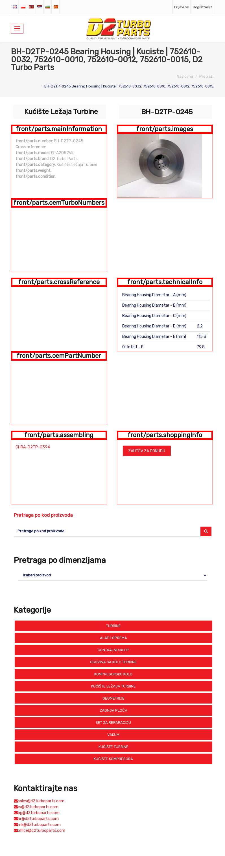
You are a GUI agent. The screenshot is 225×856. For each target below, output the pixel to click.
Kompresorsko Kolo (113, 674)
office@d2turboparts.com (39, 830)
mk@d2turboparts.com (37, 824)
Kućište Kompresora (113, 759)
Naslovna (185, 76)
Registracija (203, 7)
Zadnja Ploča (113, 710)
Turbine (113, 626)
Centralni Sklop (113, 650)
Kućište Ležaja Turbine (113, 686)
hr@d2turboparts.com (36, 818)
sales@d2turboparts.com (39, 801)
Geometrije (113, 698)
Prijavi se (181, 7)
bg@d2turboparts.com (37, 812)
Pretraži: (206, 76)
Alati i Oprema (113, 638)
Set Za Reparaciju (113, 722)
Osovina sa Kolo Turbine (113, 662)
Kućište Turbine (113, 747)
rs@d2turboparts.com (36, 807)
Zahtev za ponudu (146, 451)
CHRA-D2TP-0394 (33, 447)
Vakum (113, 735)
